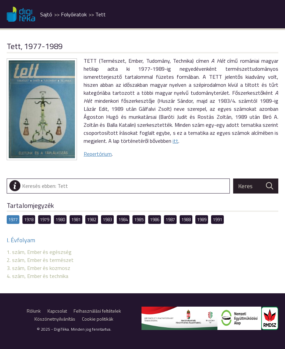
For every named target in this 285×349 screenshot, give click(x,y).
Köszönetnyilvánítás (54, 318)
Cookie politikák (97, 318)
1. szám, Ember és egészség (39, 252)
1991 (217, 219)
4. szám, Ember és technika (37, 276)
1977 (13, 219)
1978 (28, 219)
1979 (44, 219)
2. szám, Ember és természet (40, 260)
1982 (91, 219)
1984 (123, 219)
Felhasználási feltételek (97, 310)
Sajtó (46, 14)
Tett (100, 14)
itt (175, 141)
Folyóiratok (74, 14)
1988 (186, 219)
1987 (170, 219)
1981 (76, 219)
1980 (60, 219)
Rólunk (34, 310)
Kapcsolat (57, 310)
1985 (139, 219)
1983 (107, 219)
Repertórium (98, 154)
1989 (201, 219)
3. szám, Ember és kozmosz (38, 268)
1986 (154, 219)
